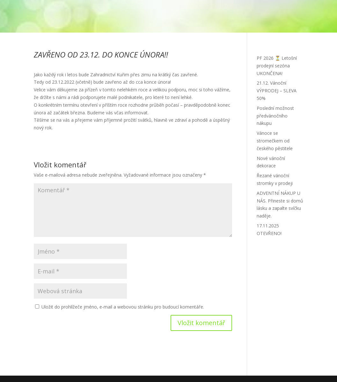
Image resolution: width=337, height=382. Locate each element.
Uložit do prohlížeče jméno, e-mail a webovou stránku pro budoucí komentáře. (122, 307)
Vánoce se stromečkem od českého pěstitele (275, 140)
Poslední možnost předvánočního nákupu (275, 115)
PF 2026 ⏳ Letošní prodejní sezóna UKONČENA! (277, 65)
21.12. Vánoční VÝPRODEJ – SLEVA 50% (277, 90)
